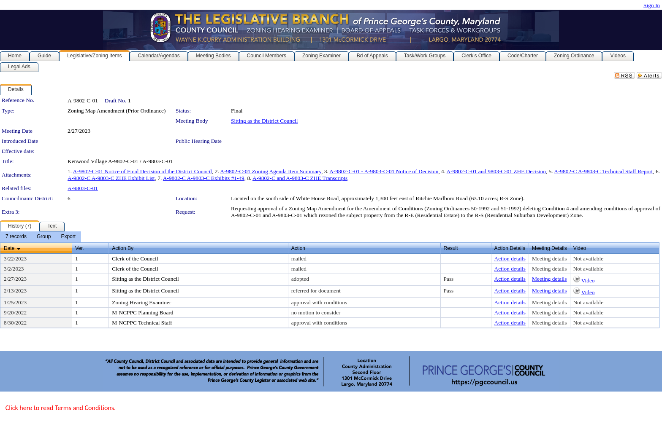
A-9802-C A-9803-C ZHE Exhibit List (111, 178)
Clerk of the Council (135, 258)
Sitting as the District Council (264, 121)
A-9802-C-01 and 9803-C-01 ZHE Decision (496, 171)
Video (588, 280)
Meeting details (549, 258)
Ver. (79, 248)
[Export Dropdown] (68, 237)
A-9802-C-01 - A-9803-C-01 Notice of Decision (383, 171)
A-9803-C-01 (83, 188)
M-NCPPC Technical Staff (142, 322)
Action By (122, 248)
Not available (588, 258)
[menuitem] (16, 237)
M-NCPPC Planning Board (142, 312)
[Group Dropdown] (44, 237)
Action (298, 248)
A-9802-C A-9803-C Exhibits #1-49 (203, 178)
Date (9, 248)
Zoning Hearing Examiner (141, 302)
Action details (510, 258)
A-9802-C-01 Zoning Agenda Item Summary (270, 171)
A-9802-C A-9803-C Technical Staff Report (603, 171)
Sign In (651, 5)
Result (451, 248)
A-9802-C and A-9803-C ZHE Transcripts (299, 178)
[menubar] (40, 236)
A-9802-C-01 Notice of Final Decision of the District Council (142, 171)
